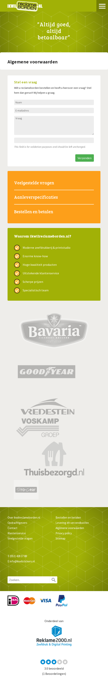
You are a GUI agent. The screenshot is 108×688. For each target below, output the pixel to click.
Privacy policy (64, 533)
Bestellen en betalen (33, 211)
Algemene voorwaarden (70, 528)
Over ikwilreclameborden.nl (24, 517)
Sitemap (60, 538)
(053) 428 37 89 (18, 556)
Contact (12, 528)
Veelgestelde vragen (34, 183)
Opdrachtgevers (17, 523)
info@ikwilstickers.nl (22, 561)
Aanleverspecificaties (36, 197)
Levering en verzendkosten (72, 523)
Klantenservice (17, 533)
